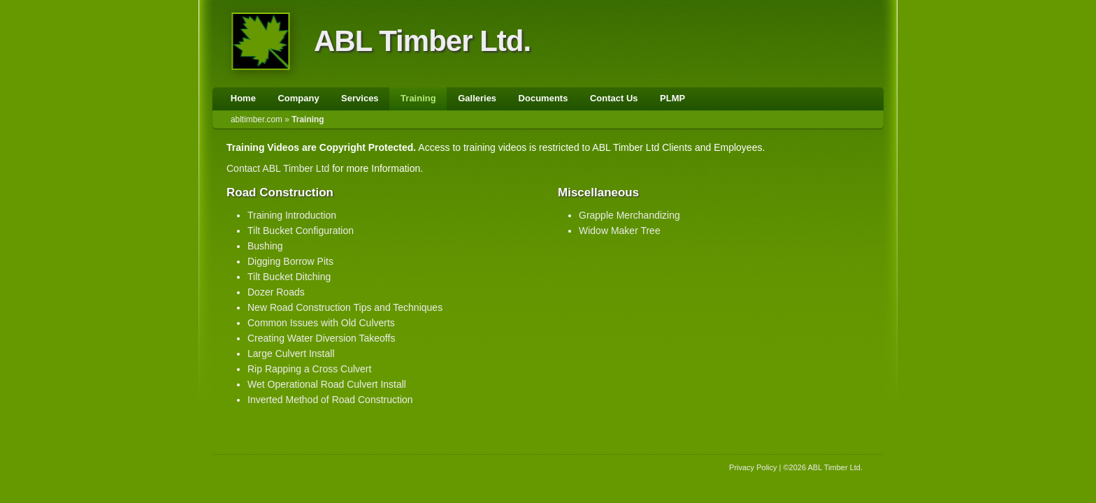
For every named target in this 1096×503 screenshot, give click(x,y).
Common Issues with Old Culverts (321, 322)
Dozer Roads (276, 292)
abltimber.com (256, 119)
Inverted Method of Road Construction (330, 399)
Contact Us (614, 98)
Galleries (477, 98)
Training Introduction (291, 215)
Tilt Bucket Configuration (300, 230)
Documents (543, 98)
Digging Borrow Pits (290, 261)
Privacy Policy (753, 467)
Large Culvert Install (291, 353)
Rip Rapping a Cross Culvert (309, 368)
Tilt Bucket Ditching (289, 276)
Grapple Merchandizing (629, 215)
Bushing (265, 246)
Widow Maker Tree (620, 230)
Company (298, 98)
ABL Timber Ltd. (422, 40)
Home (243, 98)
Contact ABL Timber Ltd (277, 168)
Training (418, 98)
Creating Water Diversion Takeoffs (321, 338)
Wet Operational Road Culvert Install (326, 384)
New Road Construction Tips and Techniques (344, 307)
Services (360, 98)
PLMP (672, 98)
